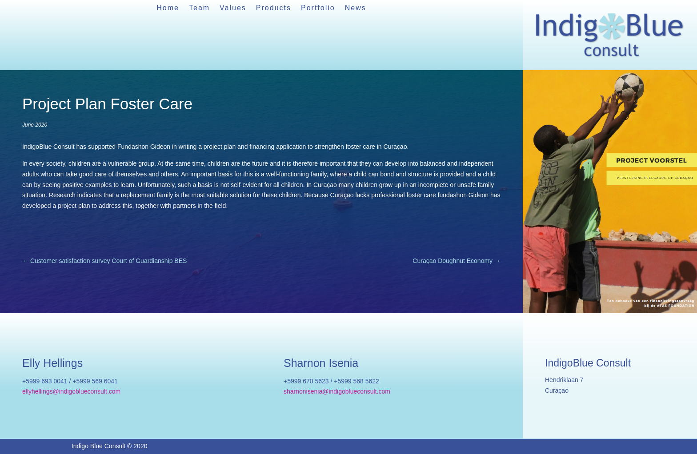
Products (273, 8)
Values (233, 8)
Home (167, 8)
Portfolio (318, 8)
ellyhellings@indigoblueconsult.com (71, 391)
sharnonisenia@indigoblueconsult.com (337, 391)
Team (199, 8)
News (355, 8)
